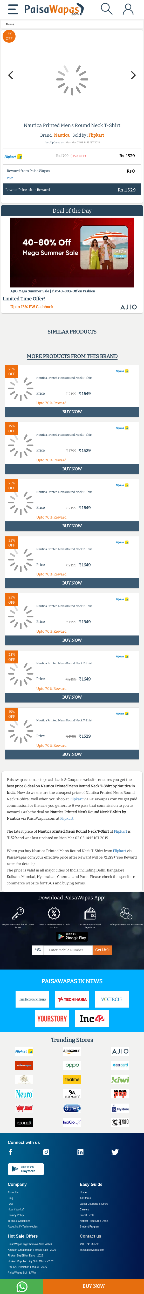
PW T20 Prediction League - (27, 1267)
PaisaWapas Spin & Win (22, 1272)
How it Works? (16, 1209)
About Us (13, 1192)
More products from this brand (72, 356)
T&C (10, 178)
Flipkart (96, 135)
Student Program (90, 1226)
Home (83, 1192)
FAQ (10, 1203)
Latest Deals (87, 1215)
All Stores (85, 1198)
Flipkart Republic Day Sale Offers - (31, 1261)
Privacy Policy (16, 1215)
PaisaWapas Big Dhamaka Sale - (30, 1244)
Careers (84, 1209)
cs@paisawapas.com (92, 1249)
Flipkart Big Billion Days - (25, 1255)
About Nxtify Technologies (23, 1226)
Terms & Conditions (19, 1220)
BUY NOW (94, 1286)
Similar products (72, 332)
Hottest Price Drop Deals (94, 1220)
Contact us (90, 1236)
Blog (10, 1198)
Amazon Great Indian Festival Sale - (32, 1249)
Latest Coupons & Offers (94, 1203)
